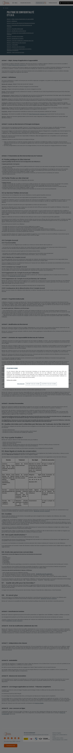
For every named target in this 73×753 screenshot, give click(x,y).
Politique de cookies (11, 380)
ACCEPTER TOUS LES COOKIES (49, 384)
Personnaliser (20, 384)
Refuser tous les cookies (33, 384)
